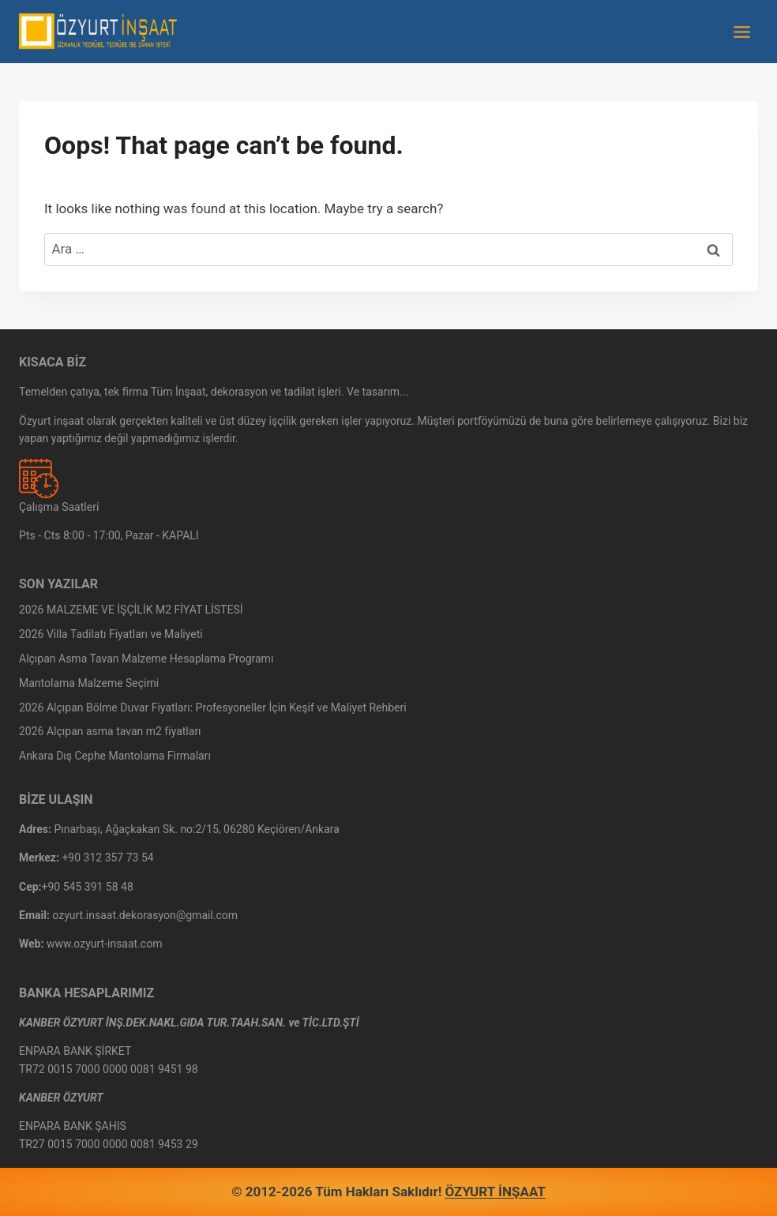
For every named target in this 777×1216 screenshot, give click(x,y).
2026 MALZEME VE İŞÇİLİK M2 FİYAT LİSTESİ (131, 609)
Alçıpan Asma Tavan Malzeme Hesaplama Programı (146, 658)
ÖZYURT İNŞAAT (495, 1191)
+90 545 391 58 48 (87, 886)
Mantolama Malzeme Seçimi (89, 683)
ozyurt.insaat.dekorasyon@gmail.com (145, 915)
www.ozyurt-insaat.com (105, 943)
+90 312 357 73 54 (107, 857)
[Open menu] (741, 31)
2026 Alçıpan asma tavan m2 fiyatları (110, 731)
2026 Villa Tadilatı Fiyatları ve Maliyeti (111, 634)
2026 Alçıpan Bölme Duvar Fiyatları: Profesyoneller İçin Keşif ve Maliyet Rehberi (213, 707)
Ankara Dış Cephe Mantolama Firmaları (115, 755)
